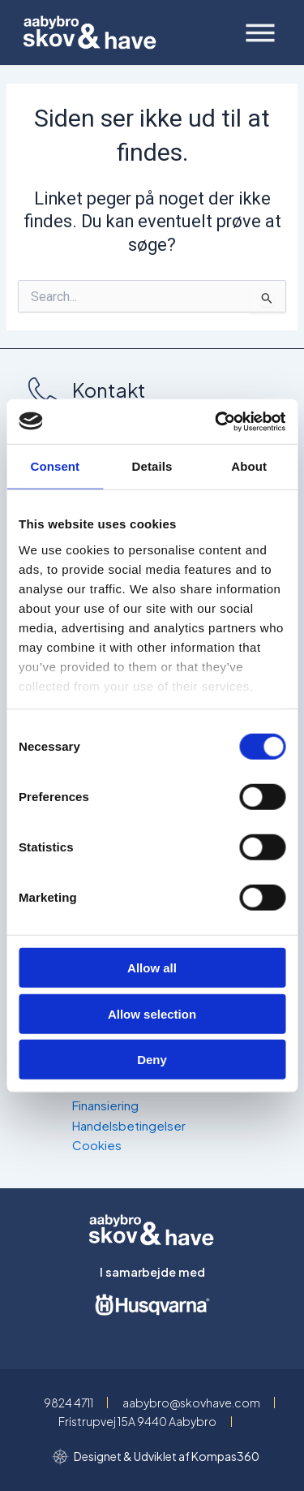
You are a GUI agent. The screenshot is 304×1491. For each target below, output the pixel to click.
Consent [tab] (54, 466)
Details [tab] (152, 466)
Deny (152, 1060)
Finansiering (105, 1105)
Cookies (97, 1145)
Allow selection (152, 1013)
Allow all (152, 968)
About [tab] (249, 466)
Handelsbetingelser (129, 1125)
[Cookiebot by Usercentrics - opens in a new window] (216, 421)
